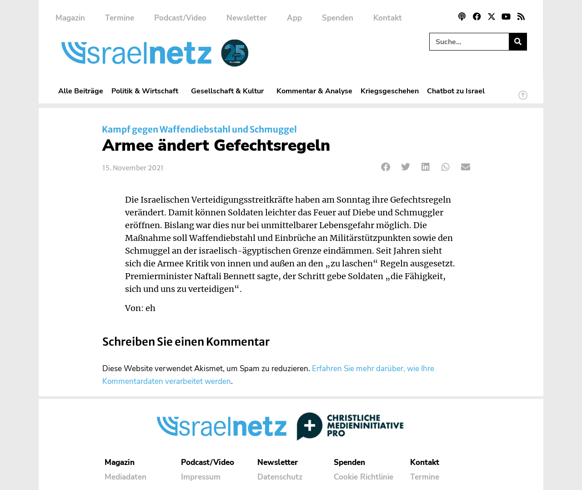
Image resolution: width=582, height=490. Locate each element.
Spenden (337, 18)
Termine (119, 18)
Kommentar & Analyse (314, 91)
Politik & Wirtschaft (147, 91)
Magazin (70, 18)
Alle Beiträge (80, 91)
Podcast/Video (180, 18)
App (294, 18)
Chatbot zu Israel (456, 91)
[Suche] (518, 41)
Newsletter (246, 18)
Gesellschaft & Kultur (229, 91)
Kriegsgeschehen (390, 91)
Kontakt (387, 18)
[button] (386, 167)
